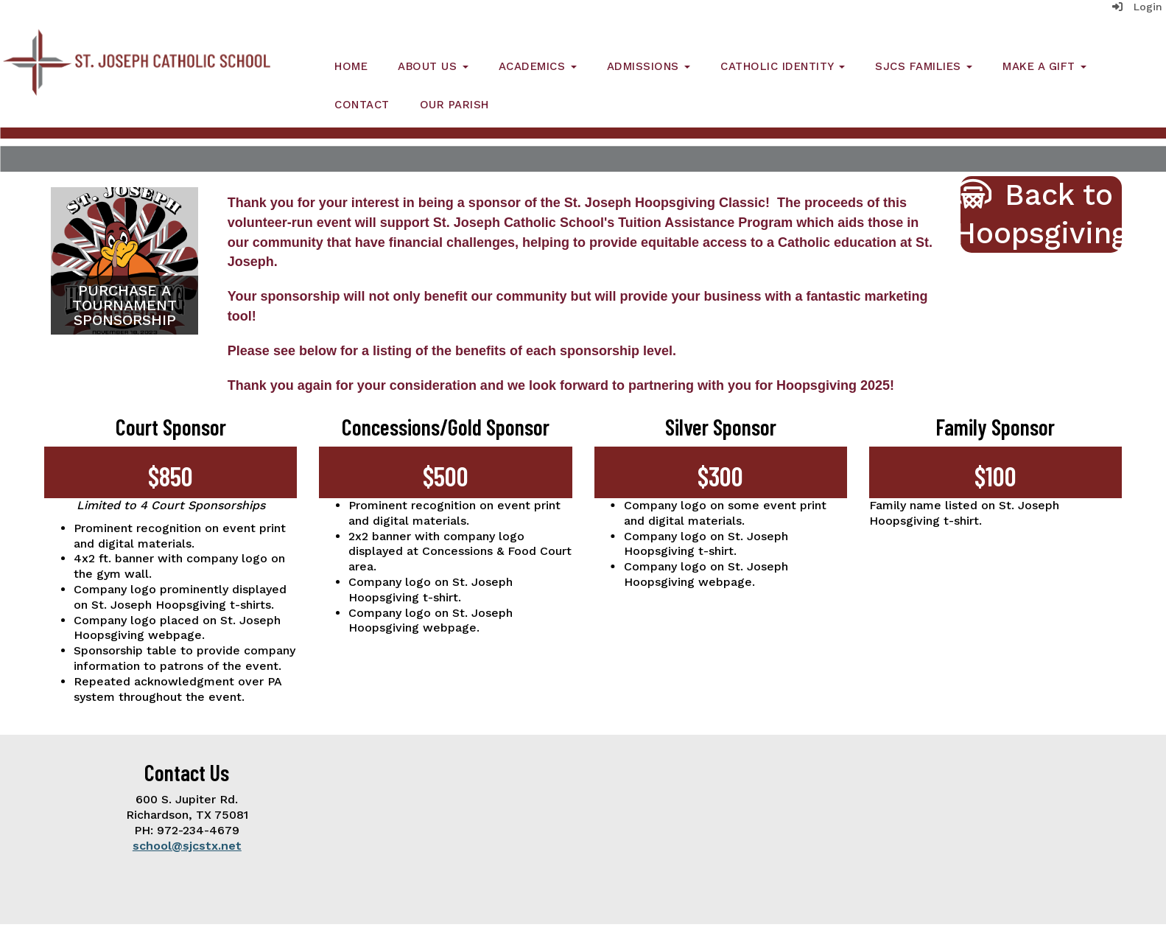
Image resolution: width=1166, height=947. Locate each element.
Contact (362, 104)
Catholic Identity (782, 66)
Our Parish (454, 104)
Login (1137, 7)
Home (351, 66)
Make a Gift (1044, 66)
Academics (538, 66)
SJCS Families (923, 66)
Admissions (649, 66)
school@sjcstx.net (187, 846)
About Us (433, 66)
